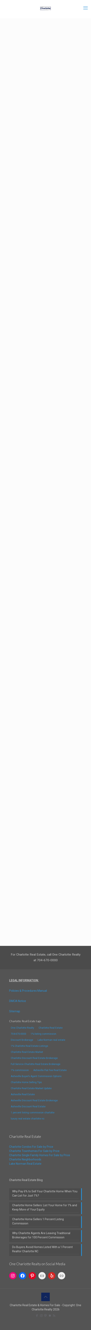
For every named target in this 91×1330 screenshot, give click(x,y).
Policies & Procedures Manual (28, 990)
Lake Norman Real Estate (25, 1163)
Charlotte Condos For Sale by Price (31, 1146)
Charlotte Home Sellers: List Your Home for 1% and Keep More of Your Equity (44, 1207)
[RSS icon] (54, 1315)
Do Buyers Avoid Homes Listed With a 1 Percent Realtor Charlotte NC (42, 1249)
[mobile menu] (85, 8)
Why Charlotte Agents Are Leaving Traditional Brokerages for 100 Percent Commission (41, 1235)
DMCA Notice (17, 1001)
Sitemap (14, 1011)
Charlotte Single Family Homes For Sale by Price (39, 1155)
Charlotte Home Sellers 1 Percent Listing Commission (38, 1221)
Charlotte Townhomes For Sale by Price (34, 1151)
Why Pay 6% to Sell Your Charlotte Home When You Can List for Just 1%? (44, 1193)
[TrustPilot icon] (49, 1315)
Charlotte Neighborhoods (25, 1159)
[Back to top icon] (45, 1297)
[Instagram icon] (41, 1315)
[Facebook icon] (37, 1315)
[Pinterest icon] (45, 1315)
